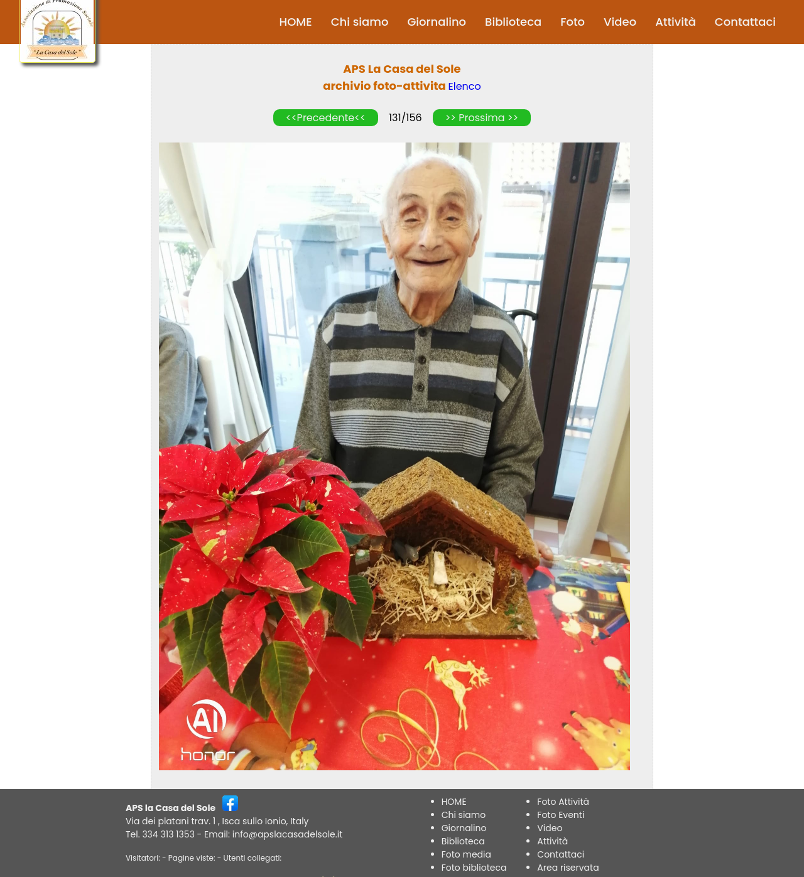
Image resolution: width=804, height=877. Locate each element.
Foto (572, 22)
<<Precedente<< (326, 117)
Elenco (464, 86)
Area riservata (568, 867)
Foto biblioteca (474, 867)
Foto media (466, 854)
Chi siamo (360, 22)
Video (620, 22)
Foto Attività (563, 801)
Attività (675, 22)
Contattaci (745, 22)
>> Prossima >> (481, 117)
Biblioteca (513, 22)
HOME (296, 22)
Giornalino (436, 22)
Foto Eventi (560, 815)
